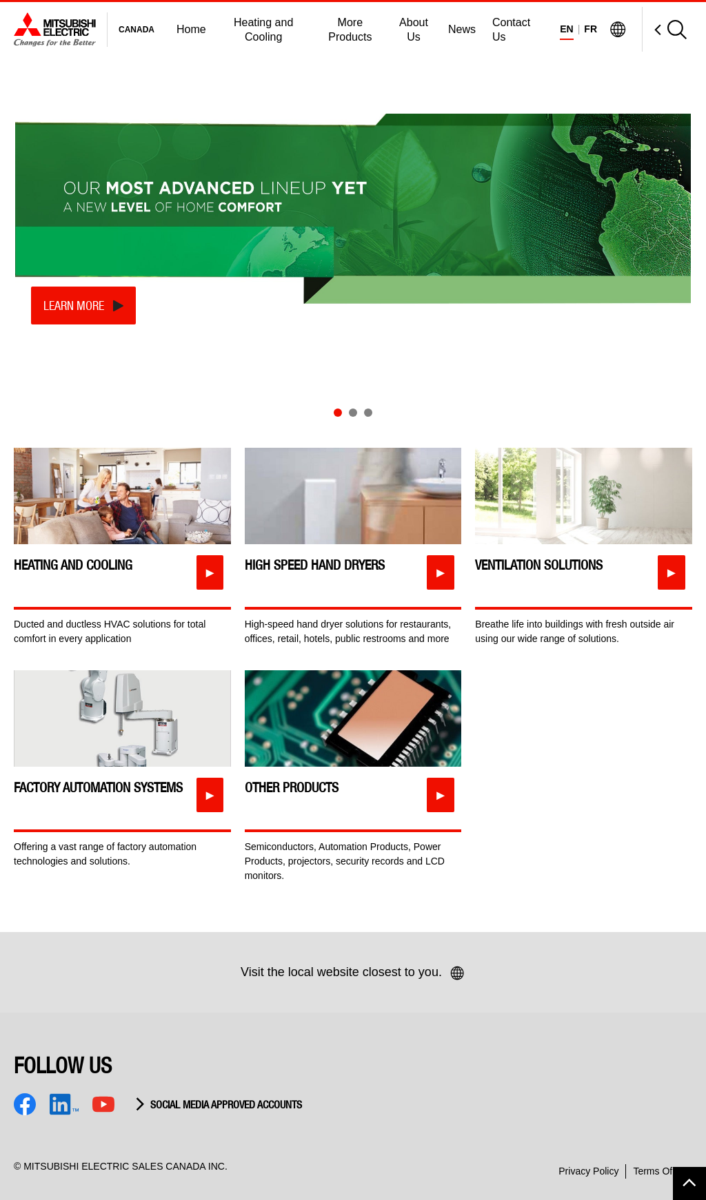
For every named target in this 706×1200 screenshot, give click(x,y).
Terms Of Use (662, 1171)
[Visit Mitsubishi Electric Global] (617, 30)
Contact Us (511, 30)
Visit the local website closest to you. (353, 973)
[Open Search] (664, 29)
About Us (413, 30)
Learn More (73, 305)
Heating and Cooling (263, 30)
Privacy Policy (588, 1171)
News (462, 29)
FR (590, 28)
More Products (350, 30)
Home (191, 29)
